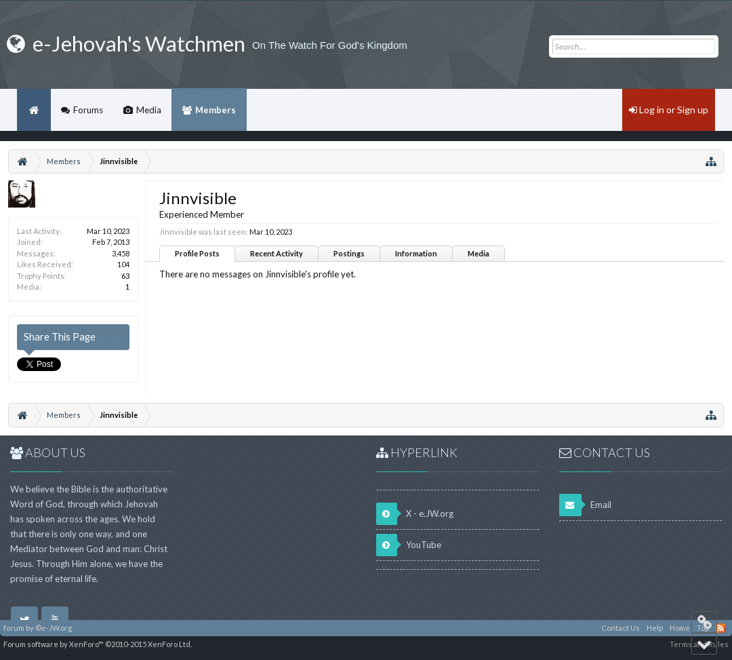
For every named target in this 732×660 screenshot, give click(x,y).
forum (13, 627)
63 (125, 275)
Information (416, 253)
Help (655, 627)
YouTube (408, 545)
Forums (88, 109)
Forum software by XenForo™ (97, 644)
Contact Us (620, 627)
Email (585, 505)
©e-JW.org (53, 627)
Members (215, 109)
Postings (349, 253)
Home (34, 110)
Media (478, 253)
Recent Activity (276, 253)
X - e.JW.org (414, 514)
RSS (720, 628)
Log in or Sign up (668, 109)
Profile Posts (197, 253)
